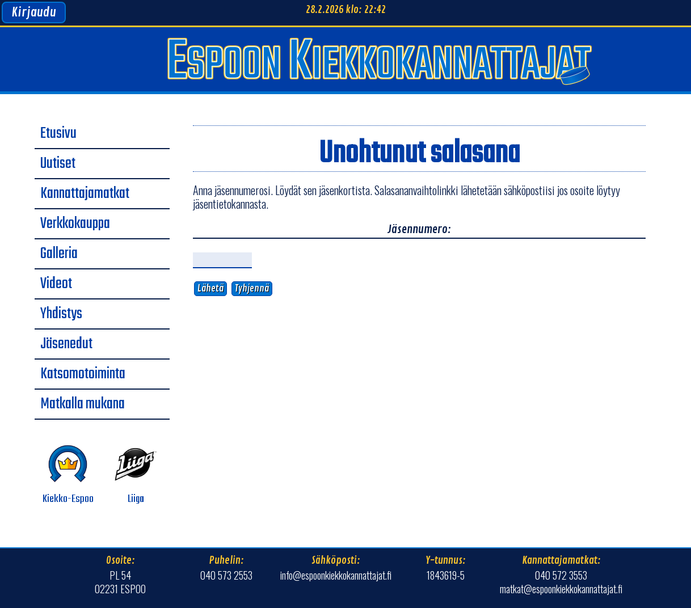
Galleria (59, 254)
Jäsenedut (66, 344)
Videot (56, 284)
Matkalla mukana (82, 404)
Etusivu (58, 133)
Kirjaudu (33, 12)
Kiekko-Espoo (68, 475)
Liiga (136, 475)
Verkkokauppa (75, 224)
